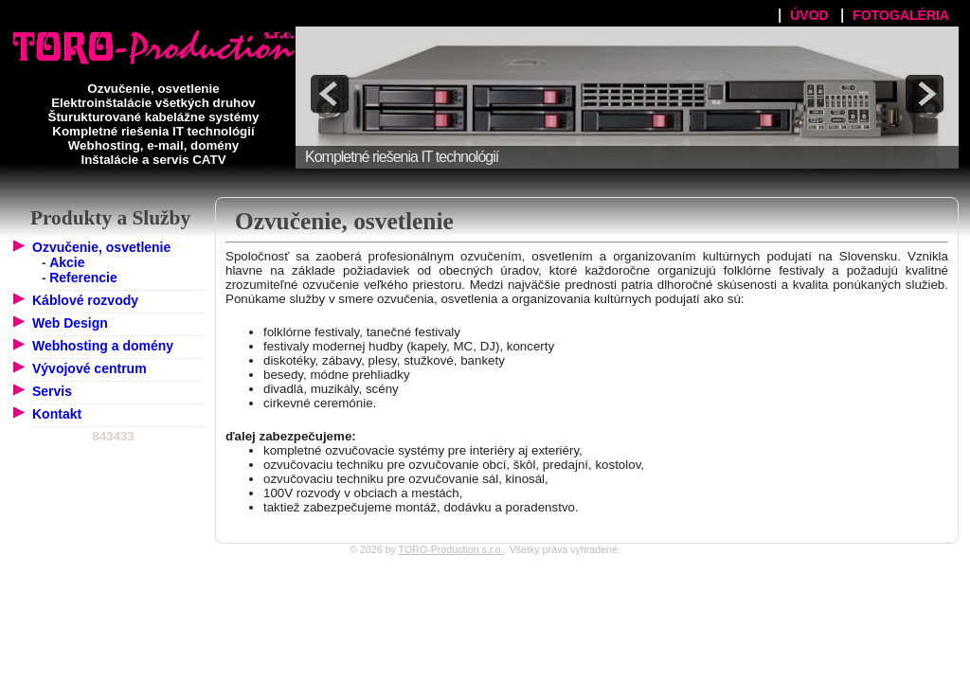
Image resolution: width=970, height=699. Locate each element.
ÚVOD (809, 15)
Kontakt (56, 413)
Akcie (66, 262)
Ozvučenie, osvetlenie (101, 247)
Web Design (70, 323)
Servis (52, 391)
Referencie (83, 277)
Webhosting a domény (102, 345)
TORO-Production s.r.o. (451, 549)
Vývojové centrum (89, 368)
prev (330, 94)
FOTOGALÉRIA (901, 15)
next (924, 94)
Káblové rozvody (85, 300)
